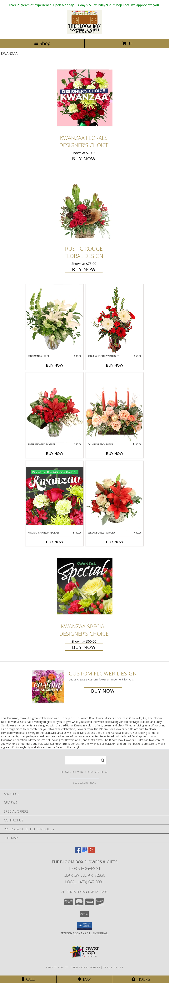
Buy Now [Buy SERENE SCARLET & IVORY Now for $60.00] (114, 541)
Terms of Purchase (85, 967)
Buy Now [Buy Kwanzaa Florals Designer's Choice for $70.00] (84, 158)
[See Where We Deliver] (84, 782)
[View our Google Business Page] (85, 852)
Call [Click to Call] (28, 979)
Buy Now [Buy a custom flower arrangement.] (103, 691)
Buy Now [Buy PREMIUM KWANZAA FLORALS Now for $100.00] (54, 541)
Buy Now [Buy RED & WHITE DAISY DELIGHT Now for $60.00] (114, 365)
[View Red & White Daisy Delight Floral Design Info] (114, 319)
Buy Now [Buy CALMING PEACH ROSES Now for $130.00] (114, 453)
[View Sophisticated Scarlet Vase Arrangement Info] (54, 408)
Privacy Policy (57, 967)
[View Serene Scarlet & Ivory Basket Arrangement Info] (114, 496)
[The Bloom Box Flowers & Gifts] (84, 33)
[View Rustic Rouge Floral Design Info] (84, 208)
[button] (84, 926)
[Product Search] (85, 760)
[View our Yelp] (91, 852)
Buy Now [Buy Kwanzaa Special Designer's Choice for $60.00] (84, 647)
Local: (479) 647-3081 (84, 882)
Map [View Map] (84, 979)
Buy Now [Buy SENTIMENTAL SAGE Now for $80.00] (54, 365)
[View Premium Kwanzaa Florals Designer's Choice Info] (54, 496)
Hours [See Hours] (141, 979)
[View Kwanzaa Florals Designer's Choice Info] (84, 97)
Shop (42, 43)
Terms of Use (113, 967)
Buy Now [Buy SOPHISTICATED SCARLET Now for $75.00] (54, 453)
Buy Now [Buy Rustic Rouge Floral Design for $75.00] (84, 269)
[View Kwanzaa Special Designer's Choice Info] (84, 586)
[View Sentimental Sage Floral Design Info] (54, 319)
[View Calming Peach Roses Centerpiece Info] (114, 407)
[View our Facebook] (78, 852)
